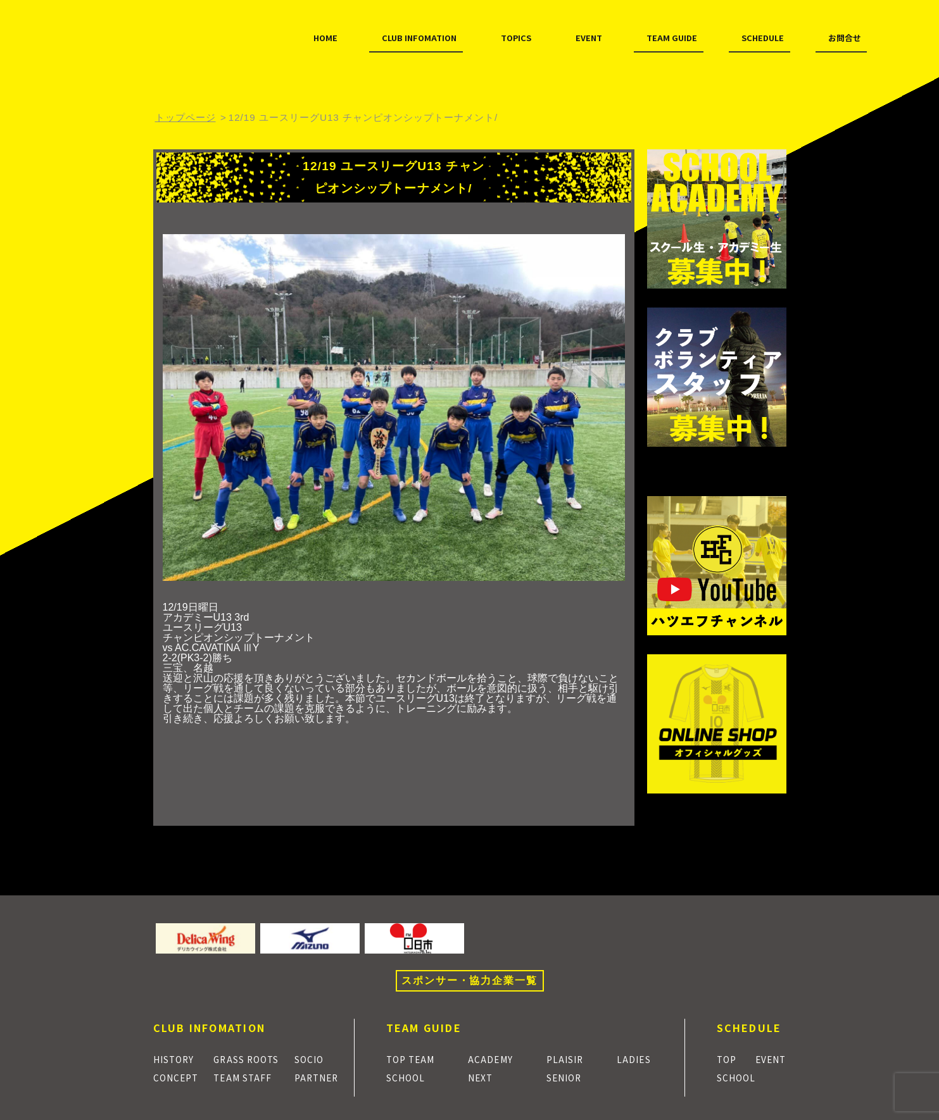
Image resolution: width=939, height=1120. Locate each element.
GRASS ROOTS (250, 1058)
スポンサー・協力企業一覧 (469, 980)
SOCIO (313, 1058)
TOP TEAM (414, 1058)
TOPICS (398, 62)
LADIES (637, 1058)
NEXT (485, 1077)
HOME (186, 62)
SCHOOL (409, 1077)
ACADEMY (495, 1058)
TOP (728, 1058)
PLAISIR (569, 1058)
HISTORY (178, 1058)
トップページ (185, 117)
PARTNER (321, 1077)
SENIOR (568, 1077)
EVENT (474, 62)
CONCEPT (179, 1077)
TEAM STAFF (245, 1077)
